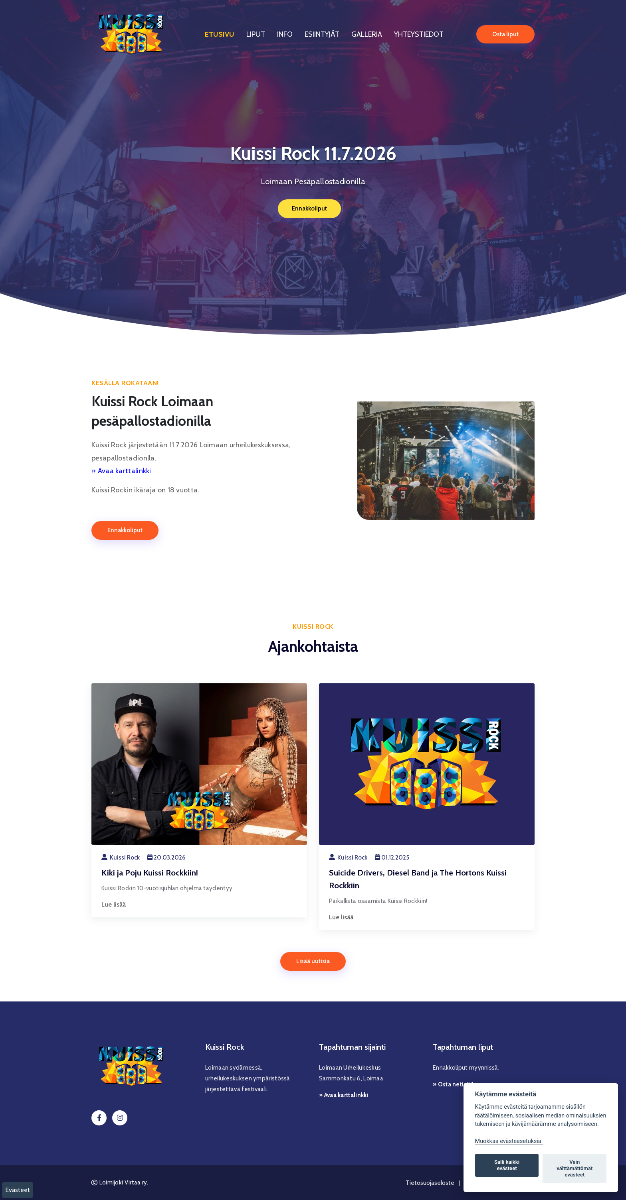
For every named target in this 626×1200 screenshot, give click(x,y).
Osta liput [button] (505, 33)
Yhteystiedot (419, 33)
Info (285, 33)
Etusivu (219, 33)
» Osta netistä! (453, 1084)
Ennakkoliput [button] (309, 208)
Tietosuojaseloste (430, 1182)
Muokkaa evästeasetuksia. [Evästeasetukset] (509, 1141)
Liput (255, 33)
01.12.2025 (392, 857)
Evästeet (17, 1190)
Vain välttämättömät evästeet (574, 1168)
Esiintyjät (322, 33)
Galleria (366, 33)
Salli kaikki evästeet (506, 1165)
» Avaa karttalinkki (121, 470)
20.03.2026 (166, 857)
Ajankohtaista (313, 646)
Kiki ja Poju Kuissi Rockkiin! (149, 872)
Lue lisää (113, 904)
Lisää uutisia (313, 961)
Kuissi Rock (120, 857)
